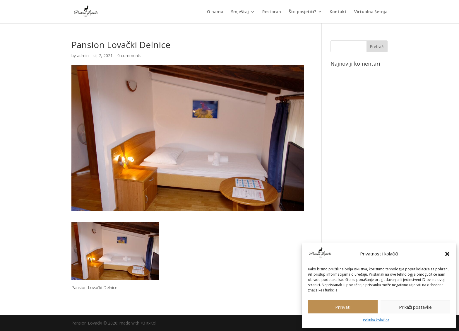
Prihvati (342, 307)
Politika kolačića (376, 320)
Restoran (271, 12)
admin (83, 55)
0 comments (129, 55)
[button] (447, 254)
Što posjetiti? (302, 12)
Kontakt (338, 12)
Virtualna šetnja (371, 12)
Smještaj (240, 12)
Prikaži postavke (415, 307)
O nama (215, 12)
